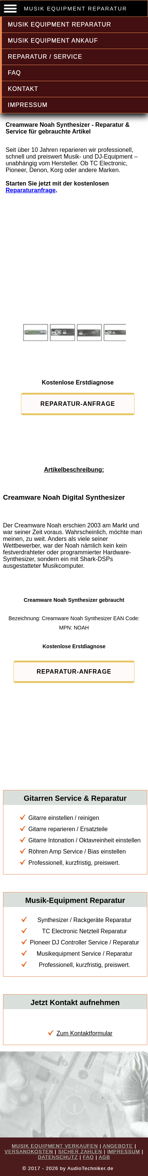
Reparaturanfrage (30, 190)
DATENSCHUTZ (58, 1157)
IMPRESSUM (28, 105)
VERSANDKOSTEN (28, 1151)
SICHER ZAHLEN (80, 1151)
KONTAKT (23, 89)
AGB (104, 1157)
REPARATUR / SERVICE (45, 56)
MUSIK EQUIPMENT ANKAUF (53, 40)
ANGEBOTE (118, 1146)
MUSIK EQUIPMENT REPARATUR (59, 24)
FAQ (14, 73)
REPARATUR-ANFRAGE (77, 404)
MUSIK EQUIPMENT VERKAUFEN (55, 1146)
